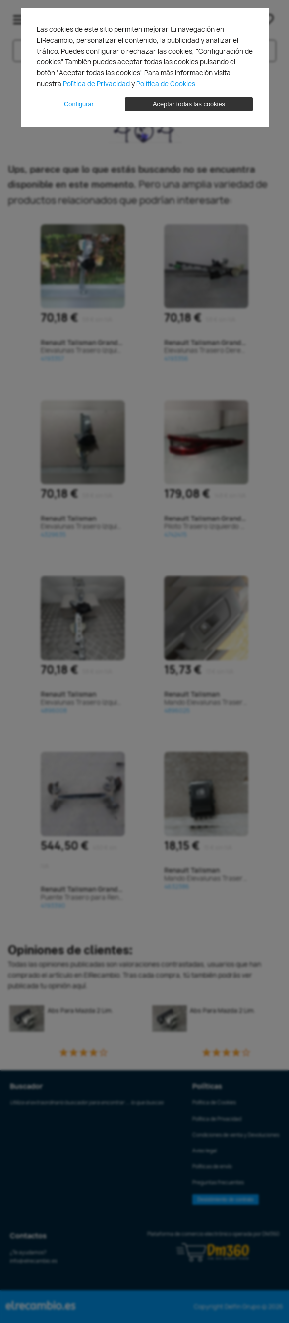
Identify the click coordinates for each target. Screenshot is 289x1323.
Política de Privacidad (97, 83)
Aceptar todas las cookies (189, 104)
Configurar (79, 104)
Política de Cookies (166, 83)
